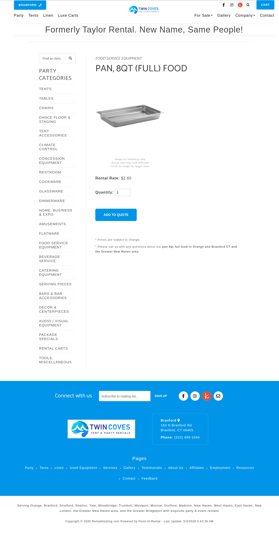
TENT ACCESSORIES (53, 133)
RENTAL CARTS (53, 348)
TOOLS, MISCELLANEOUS (55, 360)
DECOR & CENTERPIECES (54, 309)
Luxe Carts (68, 18)
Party (19, 18)
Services (110, 468)
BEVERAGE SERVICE (49, 259)
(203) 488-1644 (180, 437)
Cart (256, 7)
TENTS (45, 89)
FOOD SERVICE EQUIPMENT (53, 245)
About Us (175, 468)
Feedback (150, 478)
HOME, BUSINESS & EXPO (55, 212)
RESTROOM (50, 172)
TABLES (46, 98)
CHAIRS (46, 108)
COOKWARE (50, 182)
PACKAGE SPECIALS (48, 337)
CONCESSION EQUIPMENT (52, 160)
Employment (220, 468)
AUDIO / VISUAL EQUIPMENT (54, 323)
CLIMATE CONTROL (48, 147)
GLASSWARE (51, 191)
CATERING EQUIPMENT (50, 272)
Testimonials (151, 468)
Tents (33, 18)
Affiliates (196, 468)
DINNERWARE (52, 201)
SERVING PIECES (55, 284)
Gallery (215, 18)
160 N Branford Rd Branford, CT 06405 (177, 425)
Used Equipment (83, 468)
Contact (258, 18)
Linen (48, 18)
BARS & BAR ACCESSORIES (53, 296)
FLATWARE (49, 233)
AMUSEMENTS (52, 224)
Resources (245, 468)
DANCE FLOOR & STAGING (55, 119)
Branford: (30, 7)
